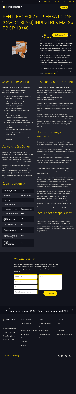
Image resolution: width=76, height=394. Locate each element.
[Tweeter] (62, 356)
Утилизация (43, 338)
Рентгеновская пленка (26, 2)
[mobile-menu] (71, 7)
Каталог (4, 2)
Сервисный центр (45, 323)
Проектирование (44, 334)
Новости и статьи (63, 327)
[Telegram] (69, 356)
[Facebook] (58, 356)
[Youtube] (66, 356)
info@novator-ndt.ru (50, 73)
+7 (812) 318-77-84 (9, 332)
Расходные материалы (13, 2)
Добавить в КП (60, 35)
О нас (59, 323)
